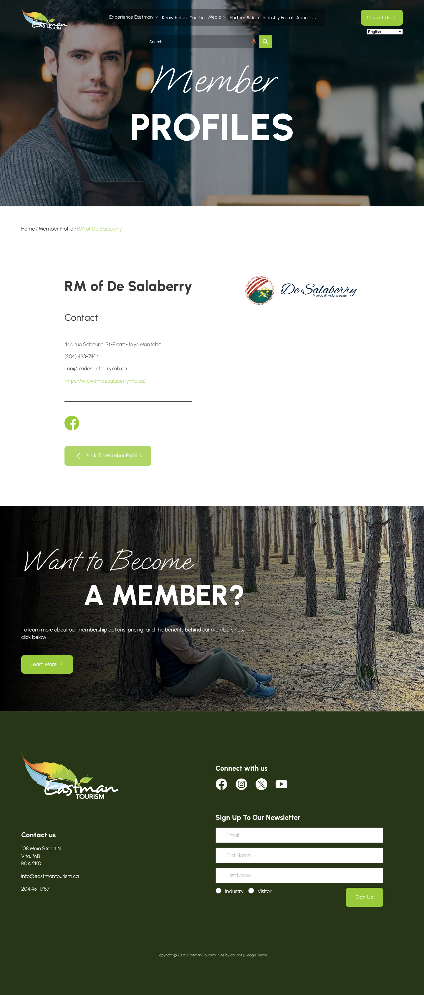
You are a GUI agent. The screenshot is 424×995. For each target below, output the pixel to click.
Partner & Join (244, 17)
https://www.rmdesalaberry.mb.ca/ (105, 381)
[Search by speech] (254, 42)
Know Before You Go (183, 17)
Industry (234, 891)
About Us (306, 17)
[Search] (265, 41)
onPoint (236, 955)
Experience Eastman (131, 17)
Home (28, 229)
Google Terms (256, 955)
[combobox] (203, 41)
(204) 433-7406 (82, 356)
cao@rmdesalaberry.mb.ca (95, 368)
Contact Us (378, 17)
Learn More (44, 664)
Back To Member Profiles (113, 455)
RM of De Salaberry (99, 229)
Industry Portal (278, 17)
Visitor (264, 891)
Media (214, 17)
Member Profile (56, 229)
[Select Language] (385, 31)
